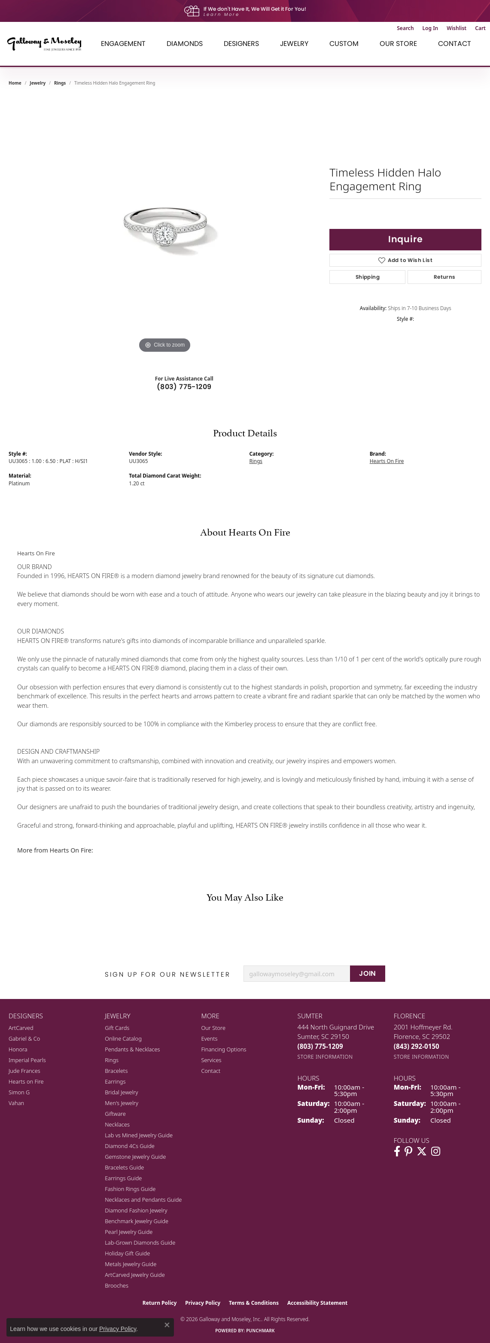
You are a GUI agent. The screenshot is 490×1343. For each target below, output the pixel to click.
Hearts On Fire (387, 460)
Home (15, 83)
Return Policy (160, 1302)
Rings (60, 83)
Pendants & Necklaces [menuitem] (132, 1049)
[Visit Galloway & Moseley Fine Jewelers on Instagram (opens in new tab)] (435, 1151)
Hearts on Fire (26, 1081)
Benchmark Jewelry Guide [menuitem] (136, 1221)
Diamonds (185, 44)
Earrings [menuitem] (115, 1081)
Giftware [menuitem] (115, 1114)
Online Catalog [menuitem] (123, 1038)
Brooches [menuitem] (116, 1285)
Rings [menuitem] (112, 1060)
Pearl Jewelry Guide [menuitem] (128, 1232)
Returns (445, 276)
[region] (165, 226)
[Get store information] (325, 1056)
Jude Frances (24, 1071)
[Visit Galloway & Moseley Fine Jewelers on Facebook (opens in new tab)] (397, 1151)
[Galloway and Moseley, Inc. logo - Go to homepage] (47, 43)
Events (209, 1038)
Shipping (368, 276)
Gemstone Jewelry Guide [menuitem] (135, 1156)
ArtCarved (21, 1028)
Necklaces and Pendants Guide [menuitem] (143, 1199)
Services (211, 1060)
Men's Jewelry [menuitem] (121, 1103)
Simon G (19, 1092)
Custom (344, 44)
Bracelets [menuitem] (116, 1071)
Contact (454, 44)
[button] (405, 28)
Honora (18, 1049)
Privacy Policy (202, 1302)
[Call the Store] (320, 1046)
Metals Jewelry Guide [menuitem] (130, 1264)
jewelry (38, 83)
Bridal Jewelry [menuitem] (121, 1092)
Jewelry (294, 44)
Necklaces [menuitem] (117, 1124)
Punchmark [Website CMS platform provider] (260, 1331)
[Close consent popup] (167, 1325)
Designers (241, 44)
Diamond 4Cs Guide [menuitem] (130, 1146)
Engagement (123, 44)
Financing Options (223, 1049)
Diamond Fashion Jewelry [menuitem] (136, 1210)
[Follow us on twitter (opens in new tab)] (422, 1151)
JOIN (367, 973)
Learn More (222, 14)
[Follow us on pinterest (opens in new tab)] (408, 1151)
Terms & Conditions (254, 1302)
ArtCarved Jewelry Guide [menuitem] (135, 1275)
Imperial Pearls (27, 1060)
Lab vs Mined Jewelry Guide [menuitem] (139, 1135)
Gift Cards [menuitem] (117, 1028)
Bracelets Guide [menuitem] (124, 1167)
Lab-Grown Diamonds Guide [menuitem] (140, 1242)
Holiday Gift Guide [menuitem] (127, 1253)
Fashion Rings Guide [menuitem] (130, 1189)
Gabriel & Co (24, 1038)
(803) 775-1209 (184, 387)
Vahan (16, 1103)
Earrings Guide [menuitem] (123, 1178)
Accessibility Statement (317, 1302)
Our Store (398, 44)
